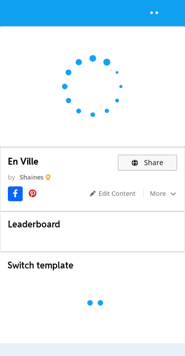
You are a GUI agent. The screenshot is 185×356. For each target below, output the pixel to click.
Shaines (31, 177)
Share (148, 162)
